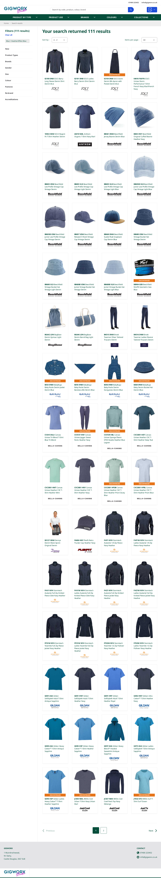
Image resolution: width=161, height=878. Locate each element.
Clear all (8, 35)
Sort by (45, 40)
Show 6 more (11, 142)
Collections (144, 17)
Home (6, 23)
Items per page (132, 40)
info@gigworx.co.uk (149, 2)
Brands (88, 17)
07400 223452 (133, 2)
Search (130, 9)
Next (153, 830)
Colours (115, 17)
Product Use (59, 17)
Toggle (28, 87)
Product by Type (25, 17)
